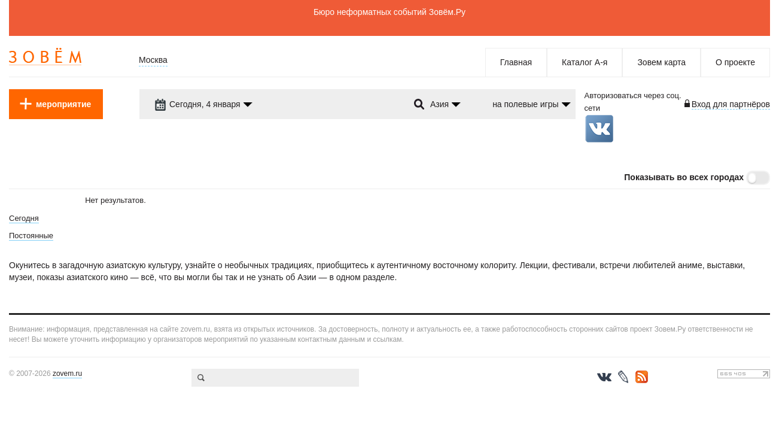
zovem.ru (67, 373)
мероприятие (63, 104)
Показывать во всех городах (684, 177)
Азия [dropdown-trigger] (439, 104)
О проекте (735, 62)
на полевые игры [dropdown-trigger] (525, 104)
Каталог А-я (584, 62)
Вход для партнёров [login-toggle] (731, 104)
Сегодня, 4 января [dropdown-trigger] (197, 104)
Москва (153, 60)
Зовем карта (661, 62)
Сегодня (24, 218)
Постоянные (31, 235)
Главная (516, 62)
